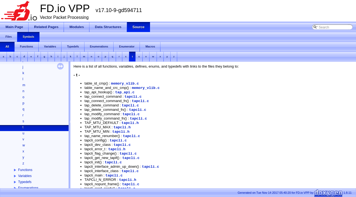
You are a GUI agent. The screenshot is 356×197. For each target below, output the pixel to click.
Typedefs (25, 182)
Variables (25, 176)
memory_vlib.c (125, 84)
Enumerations (28, 188)
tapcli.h (130, 123)
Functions (25, 170)
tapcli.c (133, 97)
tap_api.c (124, 92)
